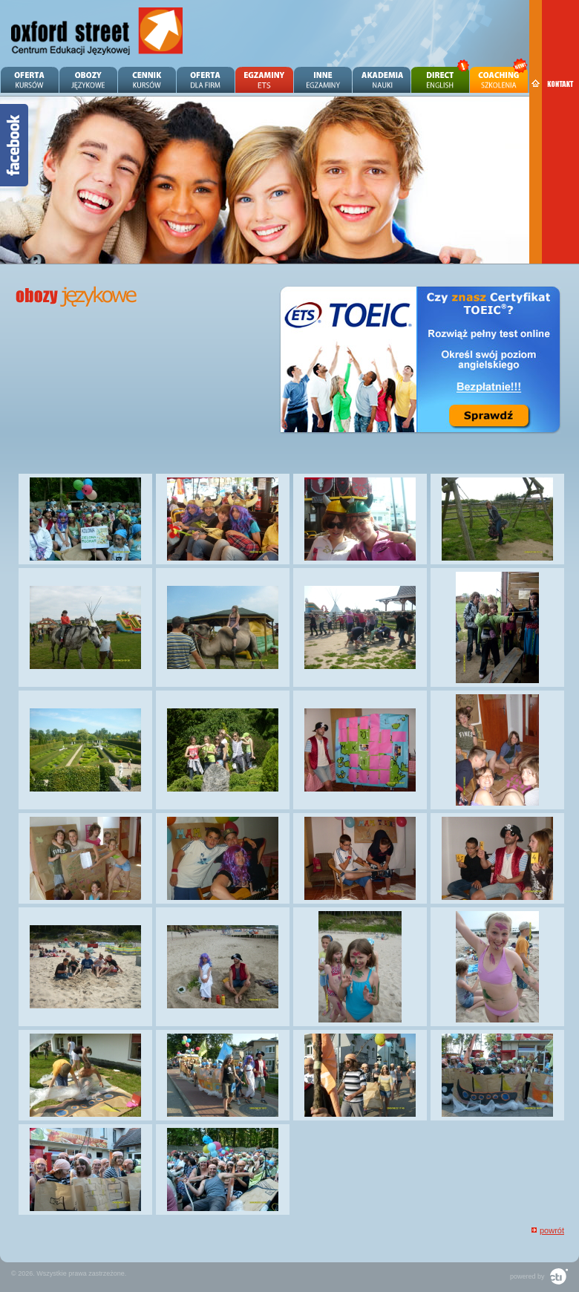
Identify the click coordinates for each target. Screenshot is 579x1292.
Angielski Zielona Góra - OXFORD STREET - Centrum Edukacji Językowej (97, 31)
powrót (552, 1230)
